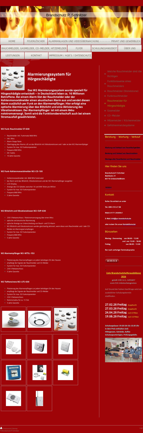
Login (141, 428)
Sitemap (14, 428)
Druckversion (6, 428)
